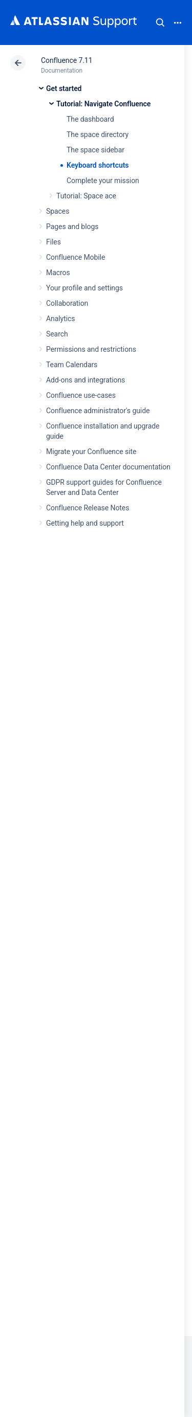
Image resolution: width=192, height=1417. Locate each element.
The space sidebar (95, 150)
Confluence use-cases (81, 395)
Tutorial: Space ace (86, 196)
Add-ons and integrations (85, 380)
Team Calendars (71, 365)
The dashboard (90, 119)
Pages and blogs (72, 226)
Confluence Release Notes (87, 508)
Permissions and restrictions (91, 349)
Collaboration (67, 303)
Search (160, 22)
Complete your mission (103, 180)
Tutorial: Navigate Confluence (103, 104)
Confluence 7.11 (66, 60)
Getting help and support (85, 523)
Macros (58, 272)
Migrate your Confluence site (91, 451)
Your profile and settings (84, 288)
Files (53, 242)
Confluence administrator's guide (98, 411)
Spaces (57, 211)
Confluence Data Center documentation (108, 467)
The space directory (98, 134)
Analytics (60, 318)
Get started (63, 88)
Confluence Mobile (75, 257)
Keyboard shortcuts (98, 165)
